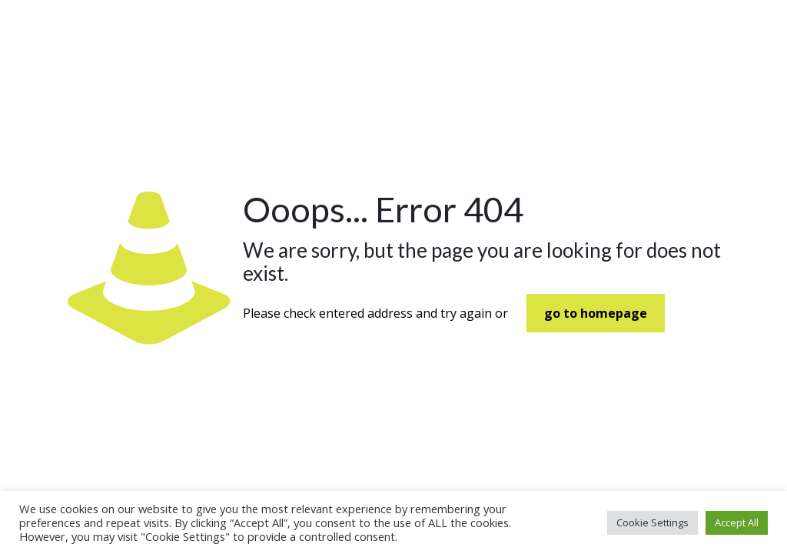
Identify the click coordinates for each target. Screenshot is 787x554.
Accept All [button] (737, 522)
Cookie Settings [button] (652, 522)
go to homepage (595, 313)
